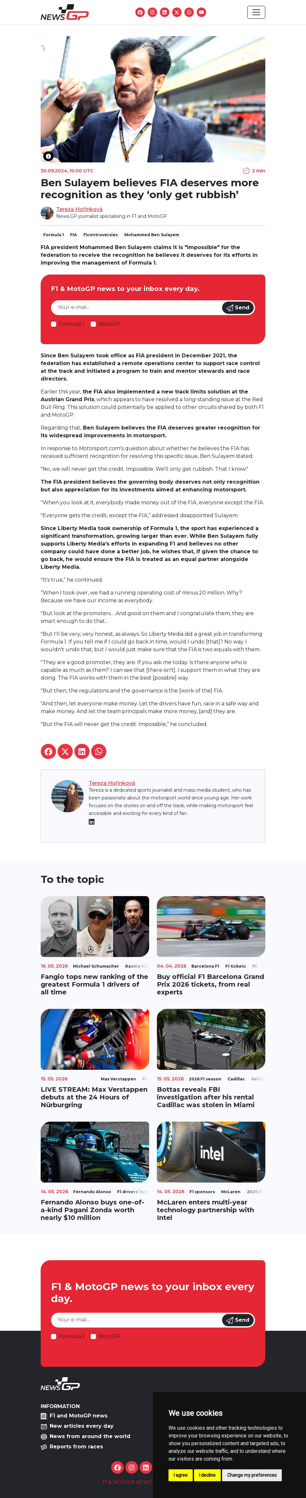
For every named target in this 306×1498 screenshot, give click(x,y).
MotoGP (109, 324)
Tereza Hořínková (79, 209)
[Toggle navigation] (256, 12)
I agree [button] (181, 1475)
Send (238, 308)
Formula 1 (71, 324)
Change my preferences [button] (252, 1475)
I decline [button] (207, 1475)
